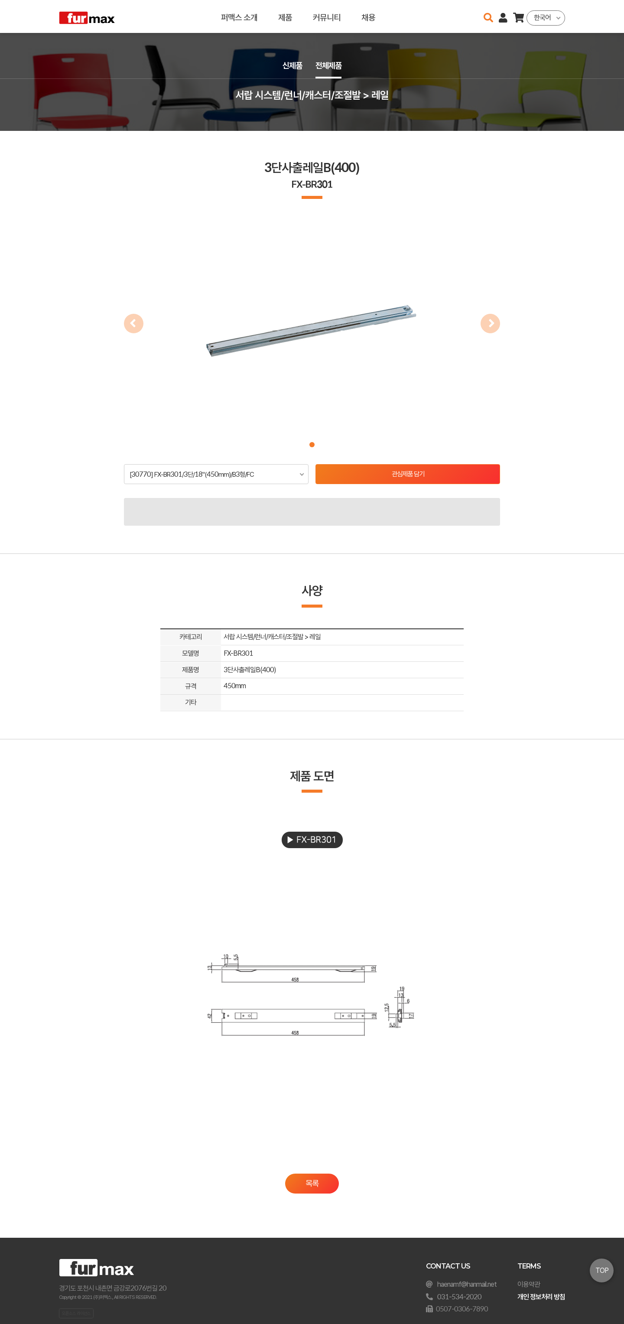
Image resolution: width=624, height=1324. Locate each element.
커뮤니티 (327, 16)
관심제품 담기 (408, 474)
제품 (285, 16)
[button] (312, 444)
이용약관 (528, 1284)
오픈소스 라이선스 (76, 1313)
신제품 (291, 66)
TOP (601, 1270)
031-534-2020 (459, 1297)
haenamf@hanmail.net (467, 1284)
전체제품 (329, 66)
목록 (312, 1184)
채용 (368, 16)
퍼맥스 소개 (239, 16)
